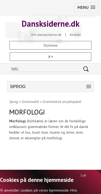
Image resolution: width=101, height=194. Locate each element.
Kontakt (75, 35)
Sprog (13, 101)
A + (50, 56)
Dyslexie (51, 45)
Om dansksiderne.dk (46, 35)
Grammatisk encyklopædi (62, 101)
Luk (83, 175)
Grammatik (30, 101)
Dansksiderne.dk (50, 23)
